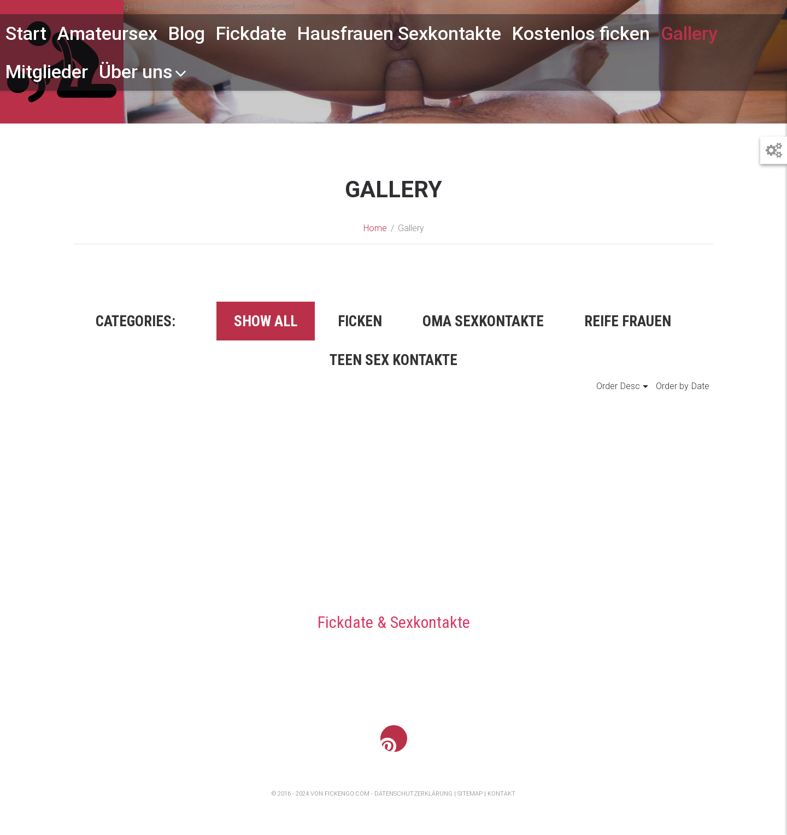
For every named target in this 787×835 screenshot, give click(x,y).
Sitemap (470, 793)
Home (375, 228)
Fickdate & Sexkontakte (394, 622)
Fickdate (251, 33)
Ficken (360, 321)
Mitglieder (46, 72)
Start (25, 33)
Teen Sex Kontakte (393, 360)
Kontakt (501, 793)
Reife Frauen (627, 321)
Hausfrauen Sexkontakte (399, 33)
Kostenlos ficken (581, 33)
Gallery (689, 33)
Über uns (143, 72)
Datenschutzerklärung (413, 793)
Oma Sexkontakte (483, 321)
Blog (186, 33)
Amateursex (107, 33)
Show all (265, 321)
